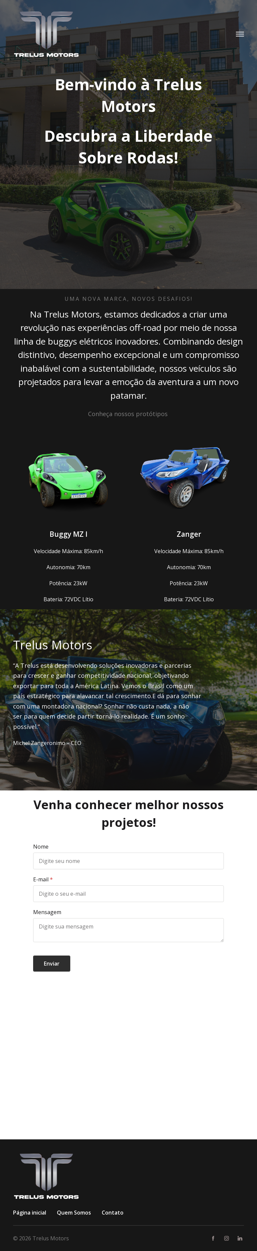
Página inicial (29, 1212)
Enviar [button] (52, 963)
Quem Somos (74, 1212)
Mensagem (47, 912)
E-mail (41, 879)
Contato (112, 1212)
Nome (41, 846)
